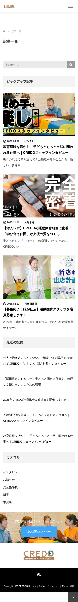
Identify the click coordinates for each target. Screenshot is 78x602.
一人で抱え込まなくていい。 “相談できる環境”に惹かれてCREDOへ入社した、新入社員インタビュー (38, 360)
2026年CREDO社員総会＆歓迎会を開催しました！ (36, 399)
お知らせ (29, 222)
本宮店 (7, 502)
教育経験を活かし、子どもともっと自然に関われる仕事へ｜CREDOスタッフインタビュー (38, 438)
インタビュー (31, 141)
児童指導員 (30, 303)
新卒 (6, 494)
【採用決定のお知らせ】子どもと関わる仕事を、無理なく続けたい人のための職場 (38, 381)
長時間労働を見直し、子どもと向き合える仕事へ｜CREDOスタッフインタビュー (36, 417)
